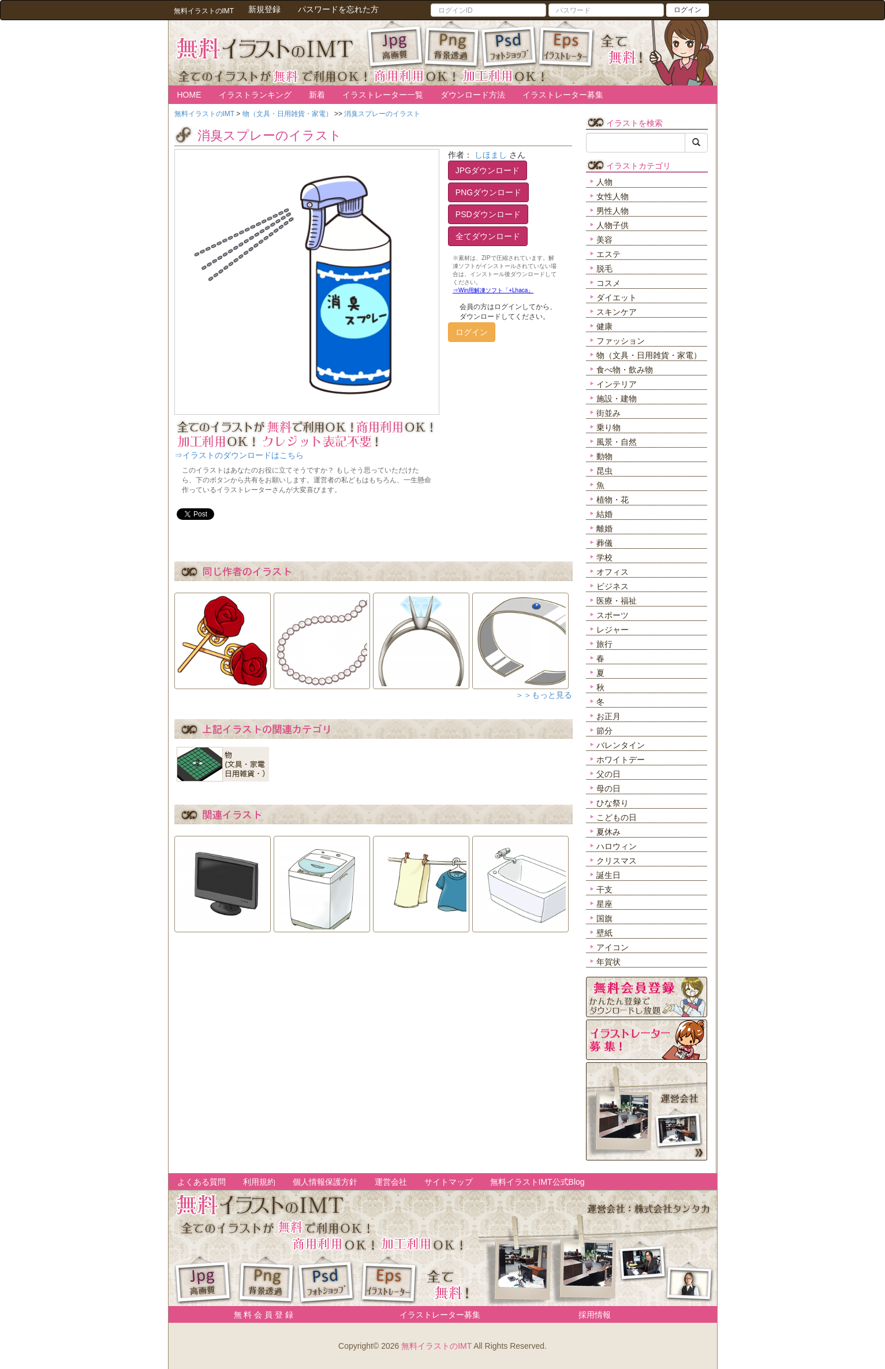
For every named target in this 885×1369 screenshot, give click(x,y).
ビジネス (612, 586)
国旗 (604, 918)
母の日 (608, 788)
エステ (608, 254)
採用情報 (594, 1314)
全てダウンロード (487, 236)
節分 (604, 730)
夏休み (608, 831)
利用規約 (259, 1181)
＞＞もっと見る (544, 695)
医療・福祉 (616, 600)
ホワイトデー (620, 759)
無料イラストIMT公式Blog (537, 1181)
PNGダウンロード (488, 192)
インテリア (616, 384)
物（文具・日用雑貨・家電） (648, 355)
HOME (189, 94)
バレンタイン (620, 745)
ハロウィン (616, 846)
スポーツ (612, 615)
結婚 (604, 514)
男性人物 (612, 210)
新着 (317, 94)
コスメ (608, 283)
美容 (604, 239)
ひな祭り (612, 803)
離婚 (604, 528)
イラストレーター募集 (562, 94)
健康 (604, 326)
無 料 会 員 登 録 (259, 1314)
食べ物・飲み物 (624, 369)
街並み (608, 413)
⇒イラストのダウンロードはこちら (239, 455)
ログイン (687, 10)
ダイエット (616, 297)
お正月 (608, 716)
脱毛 (604, 268)
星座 (604, 904)
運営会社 (391, 1181)
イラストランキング (255, 94)
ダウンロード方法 (472, 94)
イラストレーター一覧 (382, 94)
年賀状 (608, 961)
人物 (604, 182)
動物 (604, 456)
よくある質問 (201, 1181)
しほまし (491, 154)
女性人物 (612, 196)
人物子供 (612, 225)
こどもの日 (616, 817)
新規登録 (264, 9)
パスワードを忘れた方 (338, 9)
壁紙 (604, 933)
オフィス (612, 571)
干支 (604, 889)
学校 (604, 557)
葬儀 (604, 543)
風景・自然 (616, 442)
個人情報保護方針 (325, 1181)
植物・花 (612, 499)
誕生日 (608, 875)
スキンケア (616, 312)
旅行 (604, 644)
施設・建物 (616, 398)
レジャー (612, 629)
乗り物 (608, 427)
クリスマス (616, 860)
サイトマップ (448, 1181)
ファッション (620, 340)
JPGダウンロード (487, 170)
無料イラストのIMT (436, 1346)
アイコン (612, 947)
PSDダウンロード (488, 214)
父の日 (608, 774)
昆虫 (604, 470)
